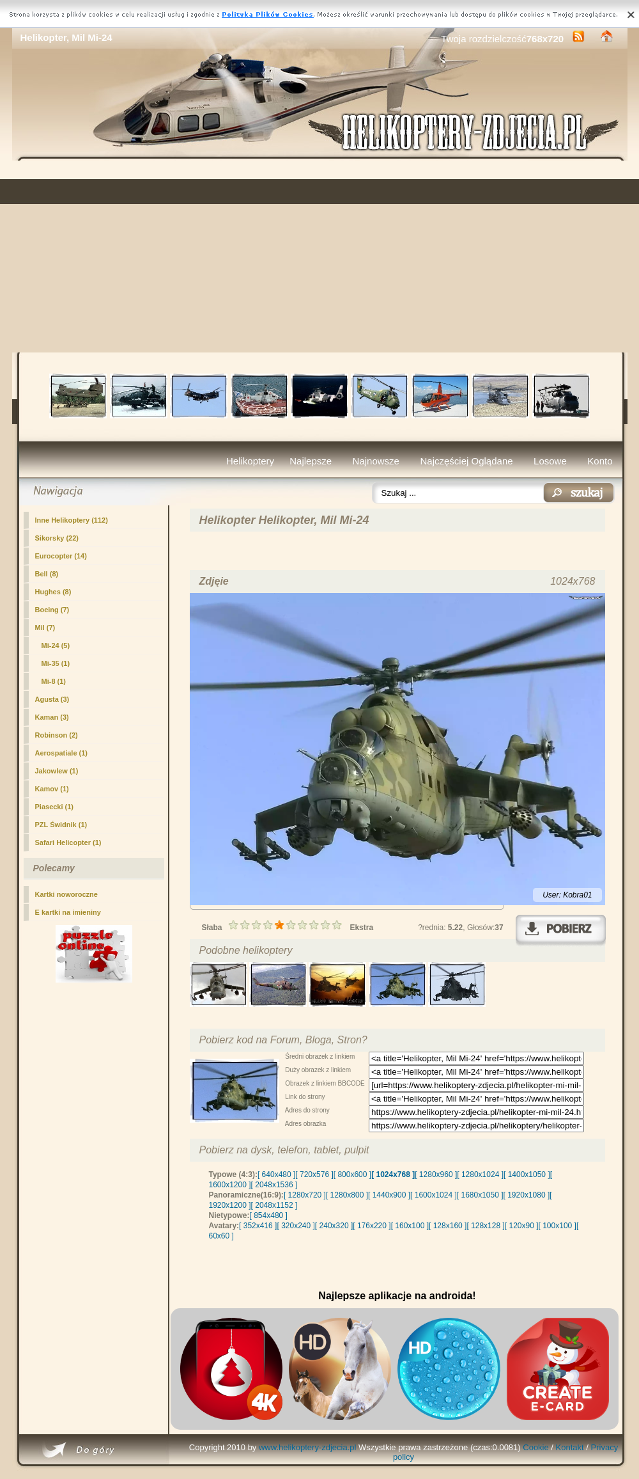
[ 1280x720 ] (305, 1194)
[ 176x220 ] (371, 1225)
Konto (599, 460)
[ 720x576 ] (314, 1174)
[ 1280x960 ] (436, 1174)
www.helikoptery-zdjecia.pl (307, 1447)
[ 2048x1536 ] (274, 1184)
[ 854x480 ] (269, 1215)
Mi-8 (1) (54, 681)
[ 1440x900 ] (389, 1194)
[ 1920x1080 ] (527, 1194)
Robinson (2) (56, 735)
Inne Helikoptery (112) (71, 520)
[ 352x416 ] (258, 1225)
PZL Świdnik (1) (61, 824)
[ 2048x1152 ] (274, 1205)
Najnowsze (376, 460)
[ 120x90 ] (522, 1225)
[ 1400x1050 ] (527, 1174)
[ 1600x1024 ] (433, 1194)
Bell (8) (47, 574)
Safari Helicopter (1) (68, 842)
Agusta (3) (52, 699)
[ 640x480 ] (276, 1174)
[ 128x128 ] (485, 1225)
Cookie (535, 1447)
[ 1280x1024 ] (480, 1174)
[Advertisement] (319, 256)
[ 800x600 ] (352, 1174)
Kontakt (570, 1447)
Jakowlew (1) (57, 771)
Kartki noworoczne (66, 894)
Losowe (550, 460)
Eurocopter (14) (61, 556)
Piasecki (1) (54, 807)
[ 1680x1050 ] (480, 1194)
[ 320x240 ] (295, 1225)
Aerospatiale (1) (61, 753)
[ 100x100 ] (557, 1225)
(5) (56, 645)
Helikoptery (250, 460)
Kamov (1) (52, 789)
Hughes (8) (53, 592)
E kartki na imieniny (68, 912)
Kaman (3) (52, 717)
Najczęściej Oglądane (466, 460)
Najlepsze (310, 460)
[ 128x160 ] (447, 1225)
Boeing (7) (52, 609)
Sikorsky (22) (57, 538)
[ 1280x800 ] (347, 1194)
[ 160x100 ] (410, 1225)
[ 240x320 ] (334, 1225)
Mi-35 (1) (56, 663)
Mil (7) (45, 627)
